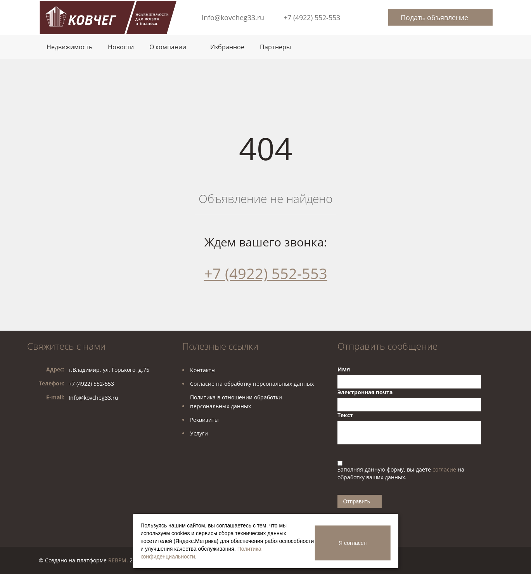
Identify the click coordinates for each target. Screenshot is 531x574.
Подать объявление (434, 17)
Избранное (227, 47)
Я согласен (353, 543)
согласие (445, 469)
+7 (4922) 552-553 (312, 17)
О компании (167, 47)
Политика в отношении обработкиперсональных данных (236, 402)
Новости (121, 47)
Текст (345, 415)
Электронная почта (365, 392)
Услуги (199, 433)
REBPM (117, 560)
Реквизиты (204, 419)
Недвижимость (69, 47)
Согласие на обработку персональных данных (252, 383)
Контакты (203, 370)
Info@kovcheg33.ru (233, 17)
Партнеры (275, 47)
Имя (343, 369)
